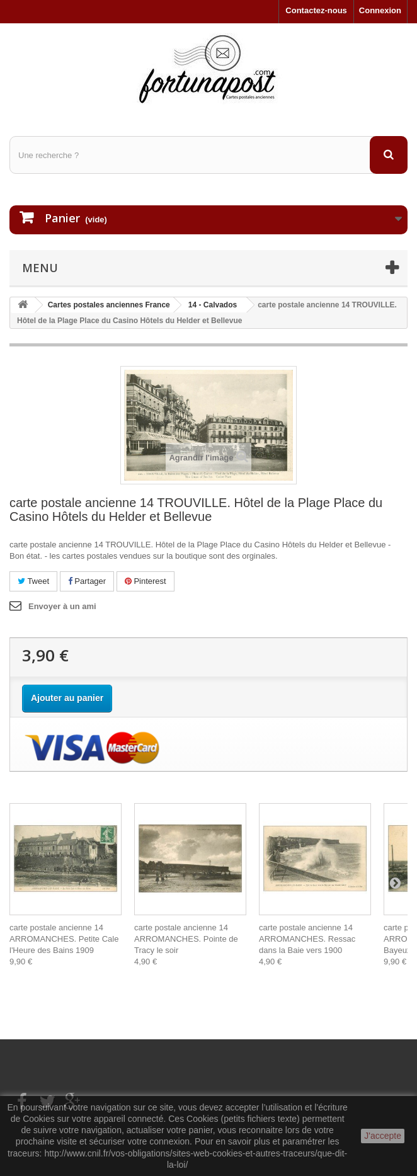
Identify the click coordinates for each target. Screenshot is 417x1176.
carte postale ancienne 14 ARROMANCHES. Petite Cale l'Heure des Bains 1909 (63, 939)
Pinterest (145, 581)
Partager (87, 581)
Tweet (33, 581)
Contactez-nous (316, 10)
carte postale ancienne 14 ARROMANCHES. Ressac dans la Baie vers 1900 (307, 939)
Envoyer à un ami (62, 606)
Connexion (380, 10)
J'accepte (382, 1136)
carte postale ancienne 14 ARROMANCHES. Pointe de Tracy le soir (186, 939)
